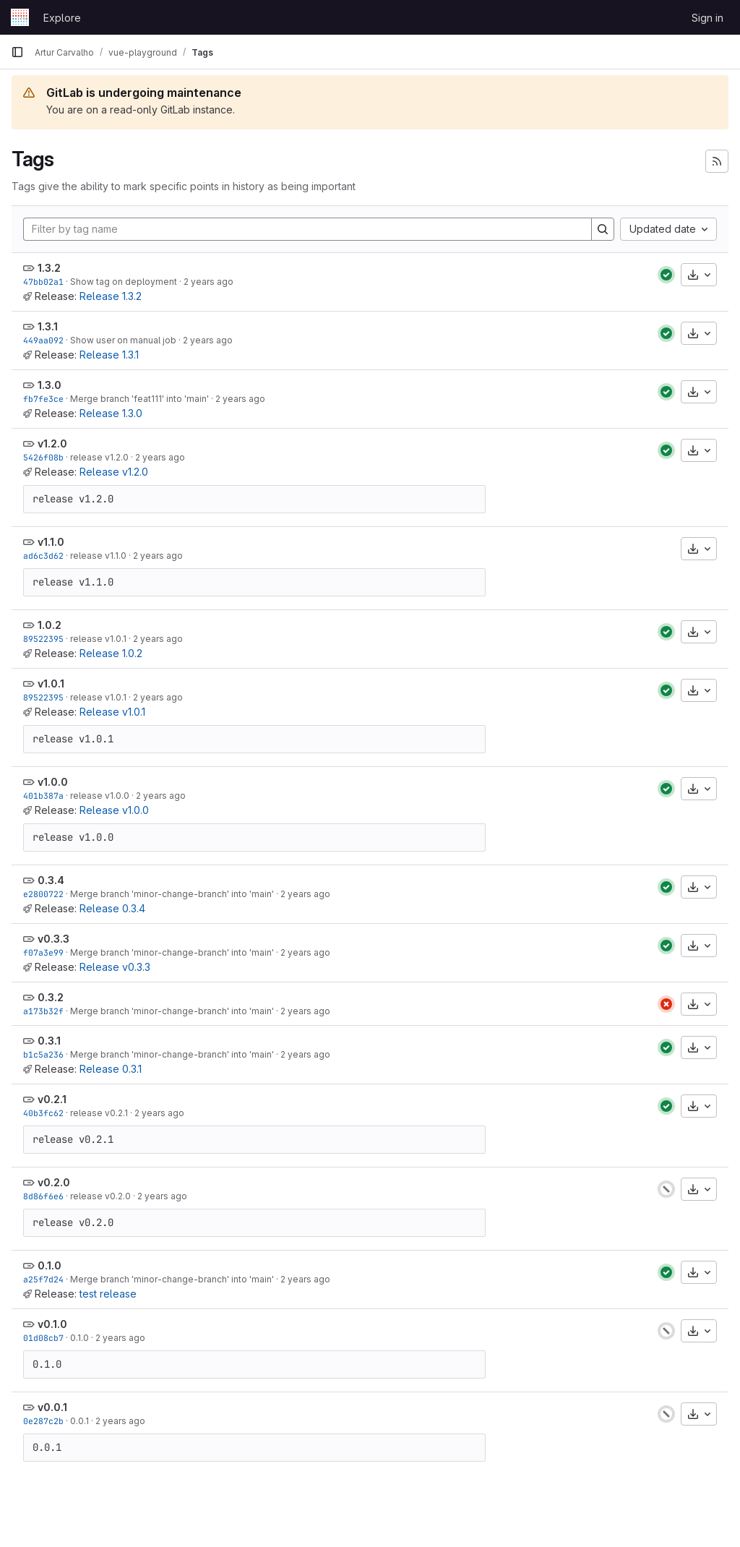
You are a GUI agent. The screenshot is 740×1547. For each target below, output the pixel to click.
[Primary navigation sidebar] (17, 52)
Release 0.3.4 (112, 908)
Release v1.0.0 (114, 810)
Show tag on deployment (123, 281)
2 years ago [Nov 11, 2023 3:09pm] (305, 1054)
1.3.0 (49, 385)
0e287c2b (43, 1420)
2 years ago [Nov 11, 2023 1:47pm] (305, 1279)
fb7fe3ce (43, 398)
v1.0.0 (53, 782)
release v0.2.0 (100, 1196)
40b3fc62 (43, 1112)
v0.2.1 (52, 1099)
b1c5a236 (43, 1054)
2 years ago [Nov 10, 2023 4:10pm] (120, 1420)
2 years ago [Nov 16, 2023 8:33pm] (208, 340)
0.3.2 (51, 997)
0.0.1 (79, 1420)
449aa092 (43, 340)
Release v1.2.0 (113, 472)
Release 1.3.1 (109, 354)
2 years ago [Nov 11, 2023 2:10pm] (159, 1112)
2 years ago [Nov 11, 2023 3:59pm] (161, 795)
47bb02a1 (43, 281)
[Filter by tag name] (307, 229)
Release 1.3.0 (110, 413)
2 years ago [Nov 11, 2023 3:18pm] (305, 1011)
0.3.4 (51, 880)
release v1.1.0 (98, 555)
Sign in (707, 18)
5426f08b (43, 457)
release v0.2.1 (99, 1112)
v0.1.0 (52, 1324)
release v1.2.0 (99, 457)
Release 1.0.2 (110, 653)
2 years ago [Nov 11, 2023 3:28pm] (305, 952)
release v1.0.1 (98, 638)
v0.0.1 (52, 1407)
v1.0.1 (51, 683)
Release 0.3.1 (110, 1069)
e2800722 (43, 893)
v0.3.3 (53, 939)
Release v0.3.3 (114, 967)
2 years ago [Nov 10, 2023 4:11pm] (120, 1337)
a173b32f (43, 1011)
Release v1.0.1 (112, 712)
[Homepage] (20, 17)
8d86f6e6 (43, 1196)
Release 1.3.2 (110, 296)
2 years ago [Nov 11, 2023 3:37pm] (305, 893)
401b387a (43, 795)
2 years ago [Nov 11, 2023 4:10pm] (158, 638)
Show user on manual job (123, 340)
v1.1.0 (51, 542)
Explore (62, 18)
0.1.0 (49, 1265)
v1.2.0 (52, 443)
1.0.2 (49, 625)
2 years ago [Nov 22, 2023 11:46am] (208, 281)
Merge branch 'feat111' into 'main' (139, 398)
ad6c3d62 (43, 555)
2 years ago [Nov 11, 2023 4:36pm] (160, 457)
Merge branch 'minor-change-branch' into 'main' (172, 893)
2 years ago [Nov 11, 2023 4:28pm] (158, 555)
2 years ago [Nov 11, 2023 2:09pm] (162, 1196)
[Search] (602, 229)
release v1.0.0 (99, 795)
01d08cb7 (43, 1337)
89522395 (43, 638)
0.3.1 (49, 1040)
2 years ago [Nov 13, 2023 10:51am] (240, 398)
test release (108, 1293)
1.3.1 (48, 326)
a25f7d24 (43, 1279)
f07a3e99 (43, 952)
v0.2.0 (54, 1182)
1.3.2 (49, 268)
